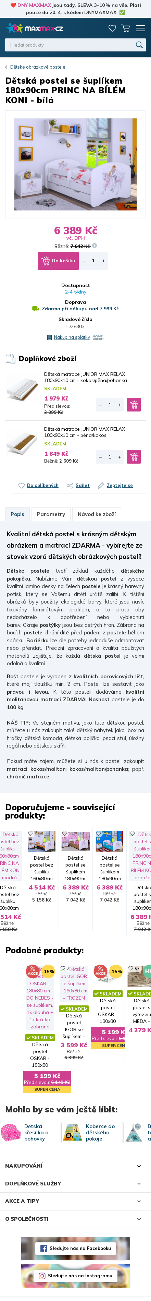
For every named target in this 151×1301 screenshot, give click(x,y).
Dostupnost (75, 285)
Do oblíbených (43, 485)
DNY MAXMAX (34, 5)
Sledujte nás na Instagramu (80, 1258)
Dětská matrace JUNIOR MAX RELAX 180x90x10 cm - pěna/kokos (84, 432)
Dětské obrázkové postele (37, 67)
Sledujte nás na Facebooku (80, 1230)
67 (50, 963)
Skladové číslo (75, 319)
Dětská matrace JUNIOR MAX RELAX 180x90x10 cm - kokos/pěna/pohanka (85, 377)
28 (126, 963)
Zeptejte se (120, 485)
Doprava (75, 302)
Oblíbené (112, 28)
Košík (125, 28)
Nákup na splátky (72, 337)
